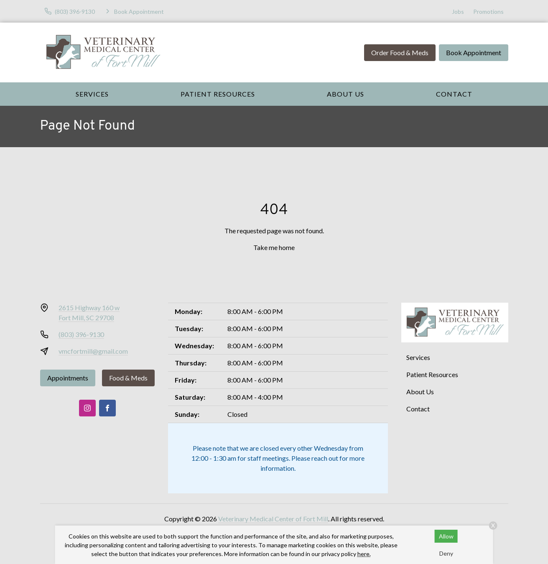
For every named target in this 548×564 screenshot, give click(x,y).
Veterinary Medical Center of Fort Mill (273, 519)
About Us (345, 94)
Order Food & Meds (399, 52)
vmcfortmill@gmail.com (93, 351)
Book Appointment (473, 52)
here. (364, 553)
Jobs (458, 11)
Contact (454, 94)
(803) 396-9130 (81, 334)
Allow (446, 536)
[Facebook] (107, 408)
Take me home (274, 247)
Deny (446, 553)
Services (92, 94)
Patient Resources (218, 94)
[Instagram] (87, 408)
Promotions (488, 11)
